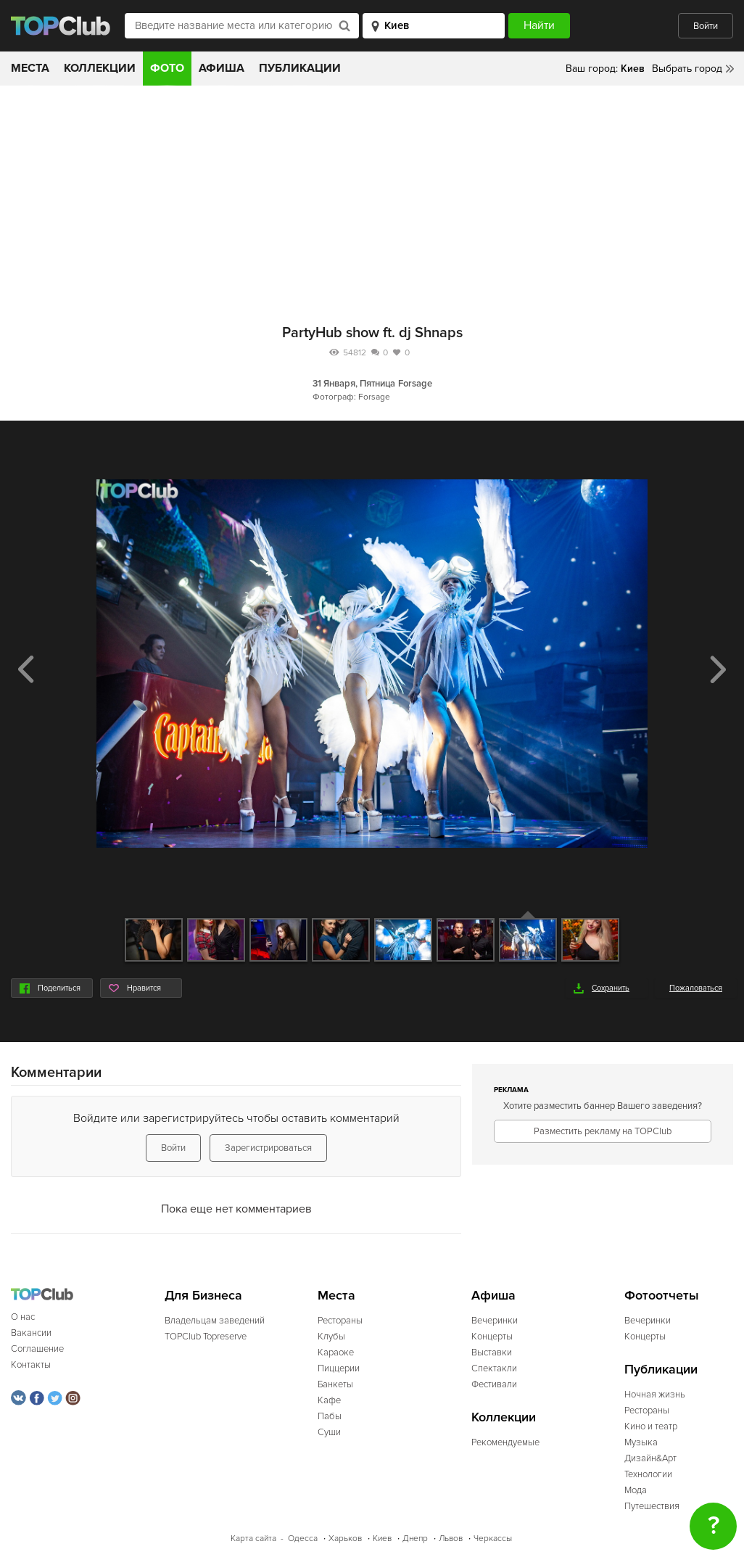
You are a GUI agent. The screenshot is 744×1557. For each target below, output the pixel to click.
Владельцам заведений (215, 1320)
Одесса (303, 1538)
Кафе (329, 1400)
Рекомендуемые (505, 1442)
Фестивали (494, 1384)
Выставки (491, 1352)
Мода (635, 1490)
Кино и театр (650, 1426)
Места (30, 68)
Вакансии (31, 1333)
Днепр (415, 1538)
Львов (451, 1538)
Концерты (492, 1336)
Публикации (300, 68)
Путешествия (651, 1506)
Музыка (641, 1442)
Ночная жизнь (654, 1394)
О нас (23, 1317)
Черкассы (493, 1538)
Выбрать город (687, 68)
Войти (705, 26)
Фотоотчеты (661, 1295)
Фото (167, 68)
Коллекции (100, 68)
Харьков (345, 1538)
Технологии (648, 1474)
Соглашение (37, 1349)
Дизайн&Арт (650, 1458)
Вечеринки (494, 1320)
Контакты (31, 1365)
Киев (382, 1538)
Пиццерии (339, 1368)
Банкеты (335, 1384)
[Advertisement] (372, 194)
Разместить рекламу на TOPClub (602, 1131)
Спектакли (494, 1368)
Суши (329, 1432)
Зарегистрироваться (268, 1148)
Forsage (415, 383)
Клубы (331, 1336)
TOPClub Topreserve (206, 1336)
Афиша (221, 68)
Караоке (336, 1352)
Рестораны (340, 1320)
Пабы (330, 1416)
